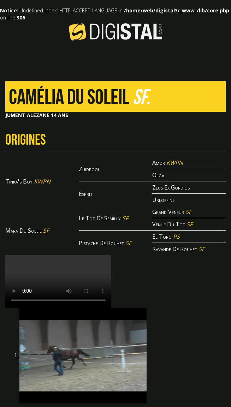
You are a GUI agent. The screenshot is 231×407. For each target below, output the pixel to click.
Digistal (115, 31)
